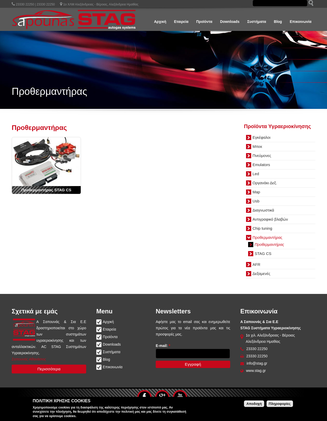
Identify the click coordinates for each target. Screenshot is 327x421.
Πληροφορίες (280, 404)
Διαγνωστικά (263, 210)
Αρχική (160, 21)
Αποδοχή (254, 404)
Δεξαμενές (261, 273)
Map (256, 192)
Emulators (261, 164)
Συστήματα (256, 21)
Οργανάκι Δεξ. (265, 183)
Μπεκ (257, 146)
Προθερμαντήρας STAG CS (46, 190)
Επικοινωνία (300, 21)
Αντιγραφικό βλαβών (270, 219)
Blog (278, 21)
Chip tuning (262, 228)
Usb (256, 201)
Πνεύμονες (262, 155)
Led (256, 174)
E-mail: (163, 346)
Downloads (230, 21)
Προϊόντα (204, 21)
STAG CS (263, 253)
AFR (256, 264)
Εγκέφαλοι (261, 137)
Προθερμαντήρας (267, 237)
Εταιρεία (181, 21)
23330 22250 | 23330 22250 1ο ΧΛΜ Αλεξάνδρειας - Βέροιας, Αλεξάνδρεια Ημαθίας (75, 4)
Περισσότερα (48, 369)
